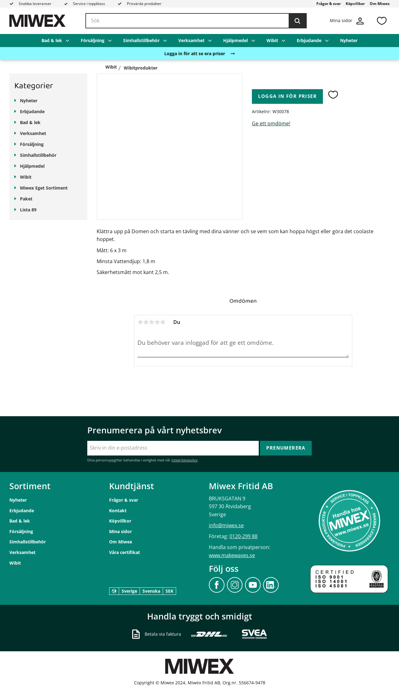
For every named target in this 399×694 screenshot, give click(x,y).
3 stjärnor (151, 322)
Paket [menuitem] (26, 199)
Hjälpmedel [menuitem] (235, 40)
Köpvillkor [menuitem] (355, 3)
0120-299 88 (243, 536)
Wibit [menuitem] (272, 40)
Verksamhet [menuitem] (191, 40)
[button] (381, 20)
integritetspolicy (184, 460)
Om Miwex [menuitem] (380, 3)
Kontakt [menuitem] (118, 510)
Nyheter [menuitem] (349, 40)
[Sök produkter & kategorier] (196, 21)
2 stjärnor (146, 322)
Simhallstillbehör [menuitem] (141, 40)
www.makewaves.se (232, 555)
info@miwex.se (226, 525)
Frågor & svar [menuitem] (328, 3)
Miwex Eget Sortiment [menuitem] (44, 188)
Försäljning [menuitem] (92, 40)
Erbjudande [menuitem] (309, 40)
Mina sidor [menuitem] (120, 531)
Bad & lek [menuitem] (51, 40)
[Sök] (297, 21)
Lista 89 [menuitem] (28, 210)
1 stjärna (140, 322)
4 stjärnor (157, 322)
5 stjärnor (163, 322)
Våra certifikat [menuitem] (124, 552)
